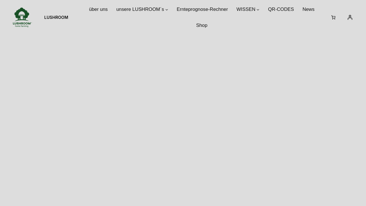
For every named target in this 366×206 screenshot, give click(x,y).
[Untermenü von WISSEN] (257, 9)
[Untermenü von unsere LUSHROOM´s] (166, 9)
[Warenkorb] (333, 17)
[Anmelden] (350, 17)
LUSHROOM (56, 17)
